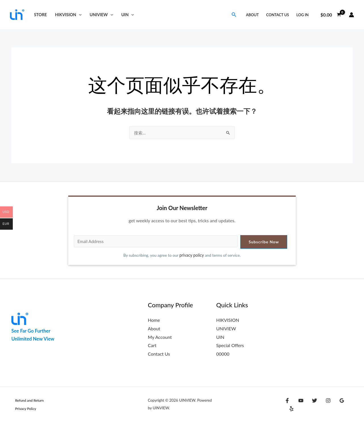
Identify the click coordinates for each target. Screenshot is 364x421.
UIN (127, 14)
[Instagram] (323, 404)
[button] (79, 14)
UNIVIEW (101, 14)
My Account (160, 337)
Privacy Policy (22, 408)
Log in (302, 15)
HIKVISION (68, 14)
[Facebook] (287, 404)
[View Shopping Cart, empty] (330, 15)
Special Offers (230, 345)
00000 (222, 353)
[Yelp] (348, 404)
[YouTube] (299, 404)
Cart (152, 345)
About (252, 15)
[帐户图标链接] (351, 14)
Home (154, 320)
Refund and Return (26, 400)
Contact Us (277, 15)
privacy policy (192, 255)
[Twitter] (311, 404)
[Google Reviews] (336, 404)
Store (40, 14)
